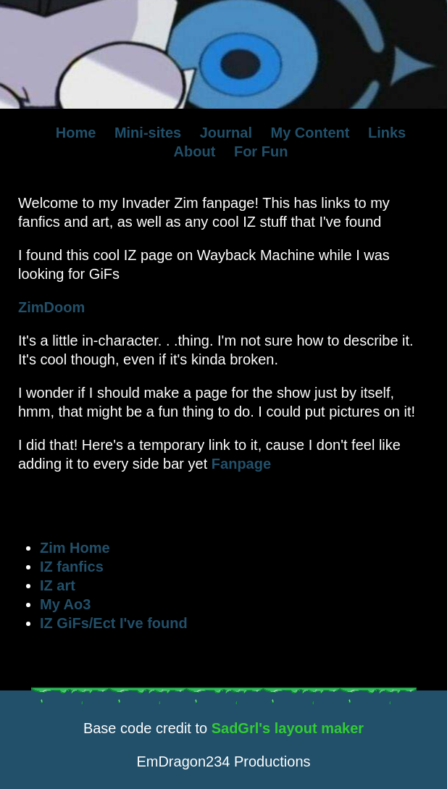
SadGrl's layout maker (288, 728)
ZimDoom (51, 307)
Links (387, 133)
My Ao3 (65, 604)
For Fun (261, 151)
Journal (226, 133)
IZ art (57, 585)
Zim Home (75, 548)
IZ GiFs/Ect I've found (114, 623)
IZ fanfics (72, 567)
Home (76, 133)
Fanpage (241, 464)
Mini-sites (147, 133)
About (195, 151)
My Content (310, 133)
